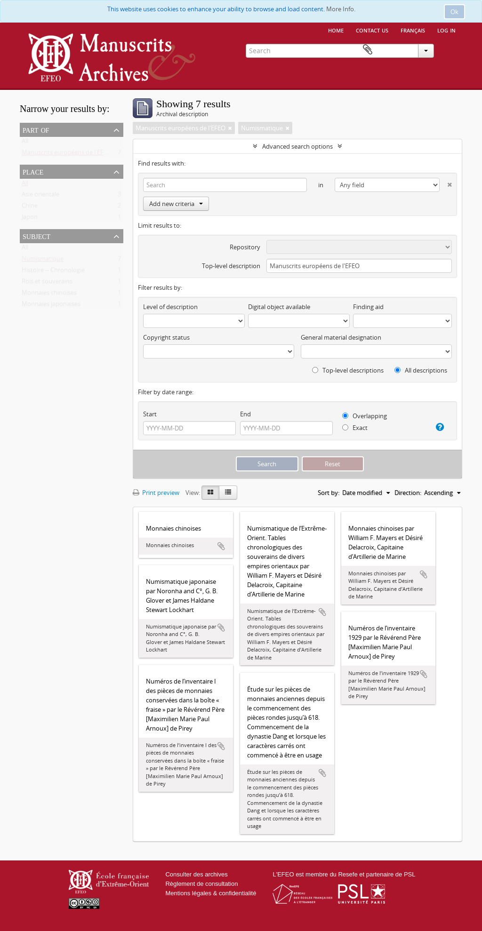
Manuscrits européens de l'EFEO (67, 154)
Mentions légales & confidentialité (210, 893)
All (25, 143)
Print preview (156, 492)
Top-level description (231, 266)
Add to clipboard (221, 546)
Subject (36, 236)
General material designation (341, 337)
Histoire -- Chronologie (53, 272)
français (413, 29)
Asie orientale (40, 196)
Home (336, 29)
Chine (30, 207)
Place (33, 171)
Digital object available (279, 306)
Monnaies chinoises (49, 294)
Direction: (407, 492)
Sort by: (328, 492)
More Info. (340, 9)
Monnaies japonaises (51, 306)
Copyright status (166, 337)
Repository (245, 247)
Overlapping (364, 416)
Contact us (372, 29)
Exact (355, 427)
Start (150, 414)
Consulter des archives (196, 874)
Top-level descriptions (348, 370)
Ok (454, 12)
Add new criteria (176, 203)
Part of (36, 129)
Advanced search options (297, 146)
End (245, 414)
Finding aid (368, 306)
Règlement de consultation (201, 883)
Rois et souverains (47, 283)
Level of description (170, 306)
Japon (30, 219)
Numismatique (43, 260)
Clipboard (448, 50)
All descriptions (420, 370)
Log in (446, 29)
